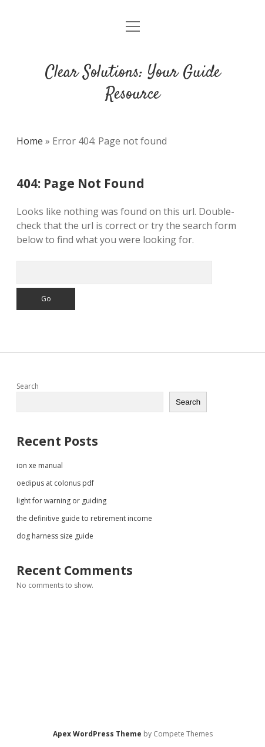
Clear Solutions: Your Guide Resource (132, 83)
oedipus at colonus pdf (55, 483)
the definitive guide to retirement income (84, 518)
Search (27, 386)
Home (29, 140)
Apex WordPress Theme (97, 734)
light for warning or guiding (61, 501)
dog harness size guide (54, 536)
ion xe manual (39, 465)
